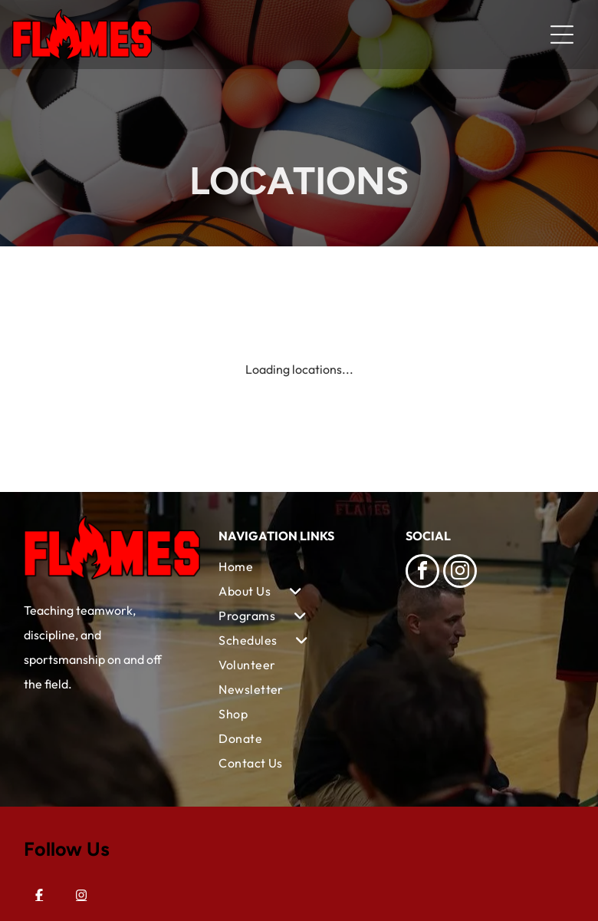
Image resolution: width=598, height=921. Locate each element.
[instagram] (460, 573)
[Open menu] (561, 34)
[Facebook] (39, 895)
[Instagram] (81, 895)
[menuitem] (299, 566)
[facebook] (422, 573)
